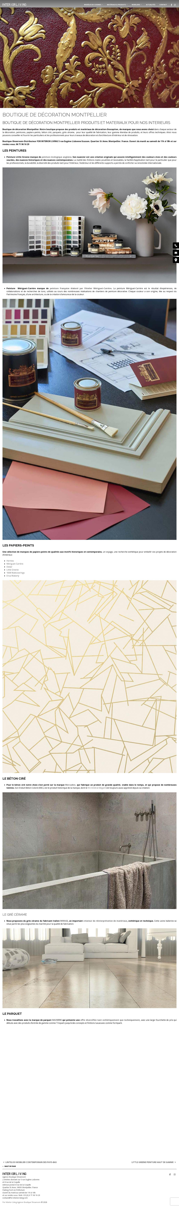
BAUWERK (57, 1020)
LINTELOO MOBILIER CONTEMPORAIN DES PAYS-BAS (29, 1162)
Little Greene (12, 569)
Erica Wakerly (12, 575)
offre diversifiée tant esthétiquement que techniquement (110, 1020)
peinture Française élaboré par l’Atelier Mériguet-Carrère (81, 288)
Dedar (9, 566)
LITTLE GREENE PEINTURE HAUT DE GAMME (154, 1162)
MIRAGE (64, 920)
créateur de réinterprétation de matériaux (105, 920)
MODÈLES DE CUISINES (92, 5)
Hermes (10, 560)
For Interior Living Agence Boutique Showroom (21, 1202)
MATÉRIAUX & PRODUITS (116, 5)
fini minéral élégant (97, 787)
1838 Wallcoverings (15, 572)
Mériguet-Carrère (14, 563)
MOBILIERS (136, 5)
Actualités (150, 5)
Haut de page (9, 1166)
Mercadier (70, 784)
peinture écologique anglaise (57, 157)
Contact (163, 5)
